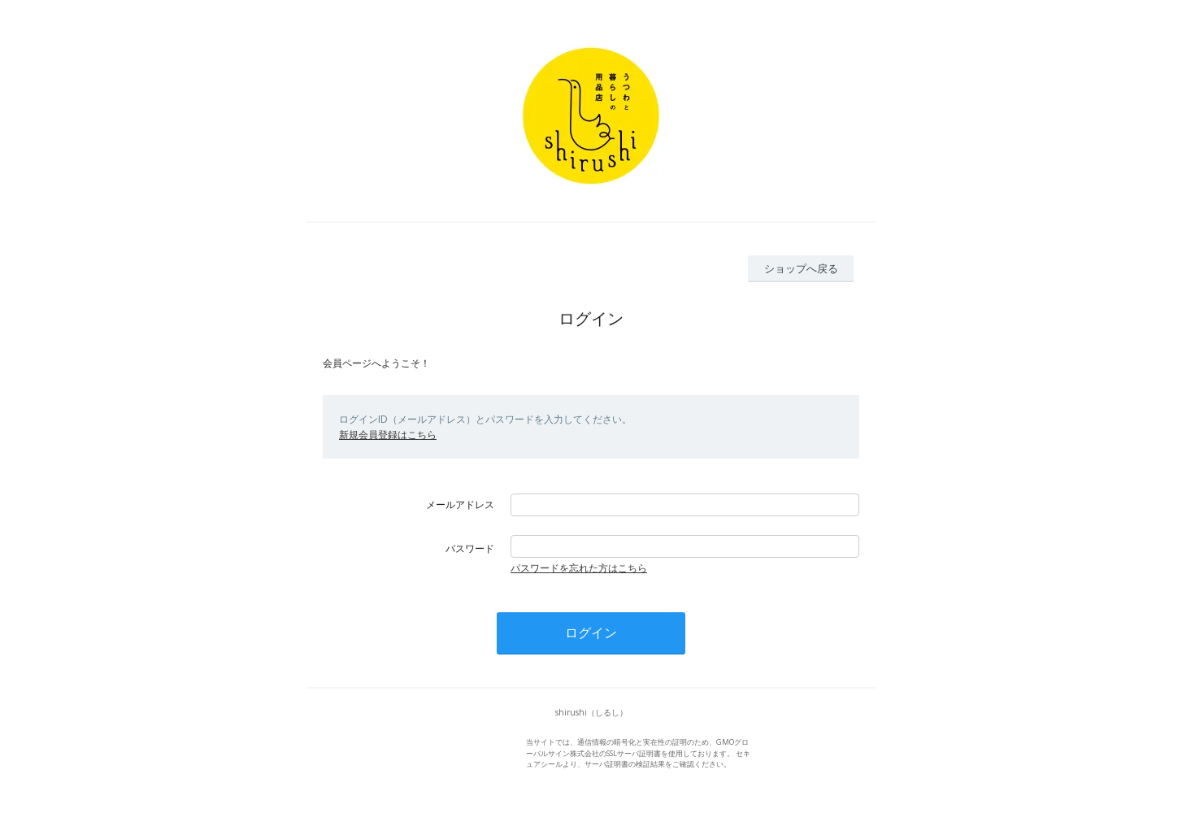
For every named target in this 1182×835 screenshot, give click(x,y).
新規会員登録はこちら (388, 434)
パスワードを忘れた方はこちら (579, 568)
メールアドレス (460, 504)
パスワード (469, 548)
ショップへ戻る (801, 268)
